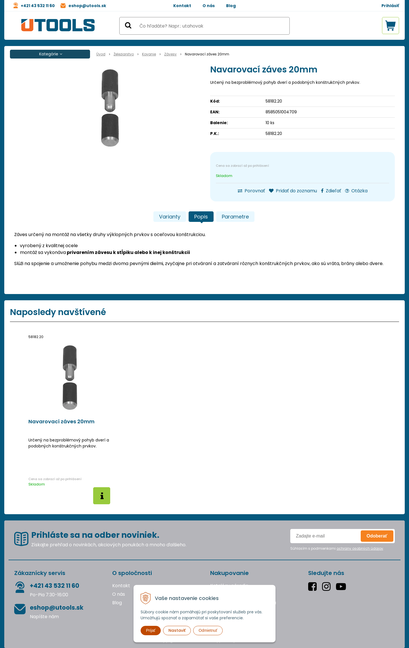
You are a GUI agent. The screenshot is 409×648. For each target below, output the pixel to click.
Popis (201, 216)
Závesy (170, 54)
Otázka (356, 190)
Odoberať (377, 536)
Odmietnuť (208, 630)
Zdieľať (331, 190)
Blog (231, 6)
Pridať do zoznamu (293, 190)
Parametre (235, 216)
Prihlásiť (390, 6)
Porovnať (251, 190)
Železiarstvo (124, 54)
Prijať (150, 630)
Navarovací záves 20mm (61, 421)
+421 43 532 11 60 (38, 6)
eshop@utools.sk (87, 6)
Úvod (100, 54)
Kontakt (182, 6)
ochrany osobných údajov (360, 548)
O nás (209, 6)
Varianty (169, 216)
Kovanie (149, 54)
